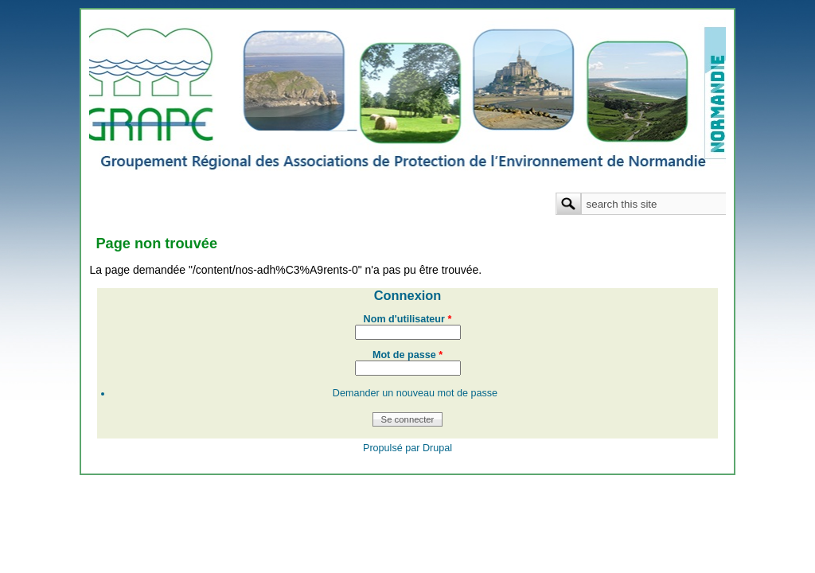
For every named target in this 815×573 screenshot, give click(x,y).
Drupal (437, 448)
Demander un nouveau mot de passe (415, 393)
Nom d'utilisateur (408, 319)
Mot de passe (407, 355)
